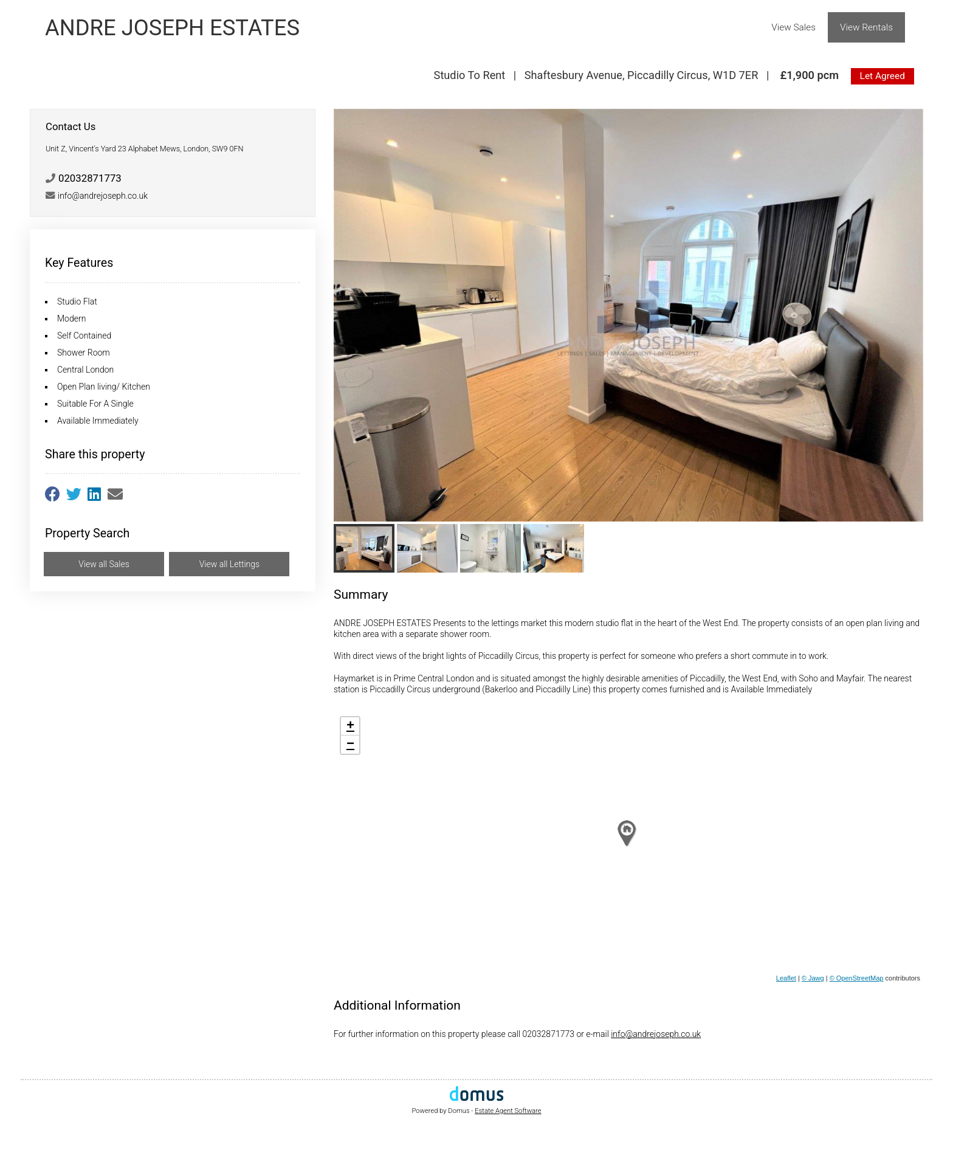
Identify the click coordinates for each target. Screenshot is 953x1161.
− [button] (350, 745)
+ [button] (350, 726)
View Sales (793, 27)
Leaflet (786, 978)
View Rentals (866, 27)
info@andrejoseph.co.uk (656, 1034)
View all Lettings (229, 564)
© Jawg (813, 978)
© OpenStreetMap (857, 978)
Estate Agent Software (508, 1111)
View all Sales (103, 564)
